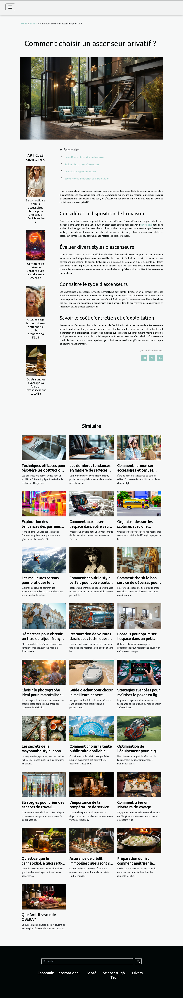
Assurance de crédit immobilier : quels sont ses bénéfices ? (91, 863)
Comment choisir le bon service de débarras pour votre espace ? (138, 582)
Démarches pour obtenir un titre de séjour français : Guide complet (43, 639)
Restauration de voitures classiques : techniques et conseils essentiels (90, 639)
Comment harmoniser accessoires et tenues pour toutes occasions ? (136, 470)
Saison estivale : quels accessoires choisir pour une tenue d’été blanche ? (35, 211)
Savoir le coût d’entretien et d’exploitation (87, 179)
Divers (33, 24)
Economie (46, 973)
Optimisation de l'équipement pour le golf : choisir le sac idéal (138, 751)
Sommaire (71, 150)
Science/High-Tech (114, 975)
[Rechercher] (87, 961)
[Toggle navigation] (10, 7)
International (68, 973)
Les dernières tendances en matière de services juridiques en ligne (89, 470)
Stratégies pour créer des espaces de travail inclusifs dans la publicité (43, 807)
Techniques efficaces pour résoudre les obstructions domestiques (43, 470)
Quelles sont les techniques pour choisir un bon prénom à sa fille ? (35, 328)
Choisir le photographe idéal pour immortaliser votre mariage (41, 695)
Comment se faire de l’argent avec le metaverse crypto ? (35, 271)
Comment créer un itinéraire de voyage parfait (134, 807)
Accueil (23, 24)
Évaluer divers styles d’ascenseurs (82, 165)
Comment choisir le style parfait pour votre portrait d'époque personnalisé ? (91, 582)
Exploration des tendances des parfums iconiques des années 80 (42, 526)
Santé (91, 973)
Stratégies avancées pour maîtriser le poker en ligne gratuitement (139, 695)
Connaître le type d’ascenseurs (80, 172)
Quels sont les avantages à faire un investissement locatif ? (36, 386)
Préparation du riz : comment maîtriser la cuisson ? (135, 863)
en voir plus (146, 225)
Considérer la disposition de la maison (84, 158)
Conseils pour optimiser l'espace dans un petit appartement (136, 639)
